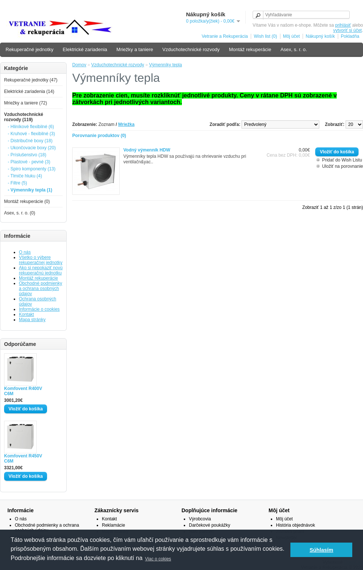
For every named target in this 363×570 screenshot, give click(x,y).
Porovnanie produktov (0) (99, 135)
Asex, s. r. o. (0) (19, 213)
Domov (79, 64)
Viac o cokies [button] (158, 558)
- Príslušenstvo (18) (27, 154)
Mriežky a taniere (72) (25, 103)
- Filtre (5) (17, 183)
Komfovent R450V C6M (23, 458)
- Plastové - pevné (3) (29, 161)
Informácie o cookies (39, 309)
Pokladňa (350, 36)
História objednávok (295, 525)
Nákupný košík (320, 36)
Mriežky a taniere (134, 49)
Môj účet (291, 36)
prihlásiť (343, 25)
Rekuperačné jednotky (29, 49)
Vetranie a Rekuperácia (225, 36)
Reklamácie (113, 525)
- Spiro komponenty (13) (32, 168)
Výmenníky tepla (165, 64)
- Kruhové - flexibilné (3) (31, 133)
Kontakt (26, 314)
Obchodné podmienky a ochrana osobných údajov (40, 288)
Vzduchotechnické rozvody (191, 49)
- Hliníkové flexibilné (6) (31, 126)
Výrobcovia (200, 518)
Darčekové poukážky (209, 525)
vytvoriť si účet (347, 30)
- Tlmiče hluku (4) (25, 176)
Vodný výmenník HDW (146, 150)
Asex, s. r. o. (293, 49)
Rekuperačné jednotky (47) (30, 80)
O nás (25, 252)
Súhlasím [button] (321, 550)
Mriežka (126, 124)
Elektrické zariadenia (85, 49)
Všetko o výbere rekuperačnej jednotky (40, 260)
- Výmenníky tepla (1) (30, 190)
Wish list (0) (265, 36)
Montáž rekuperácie (250, 49)
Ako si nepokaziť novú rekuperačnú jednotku (41, 270)
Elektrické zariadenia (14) (29, 91)
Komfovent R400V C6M (23, 391)
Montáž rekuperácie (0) (27, 201)
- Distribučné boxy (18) (30, 140)
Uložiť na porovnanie (342, 166)
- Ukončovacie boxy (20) (32, 147)
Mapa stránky (32, 319)
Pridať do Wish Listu (342, 160)
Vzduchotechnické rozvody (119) (23, 117)
